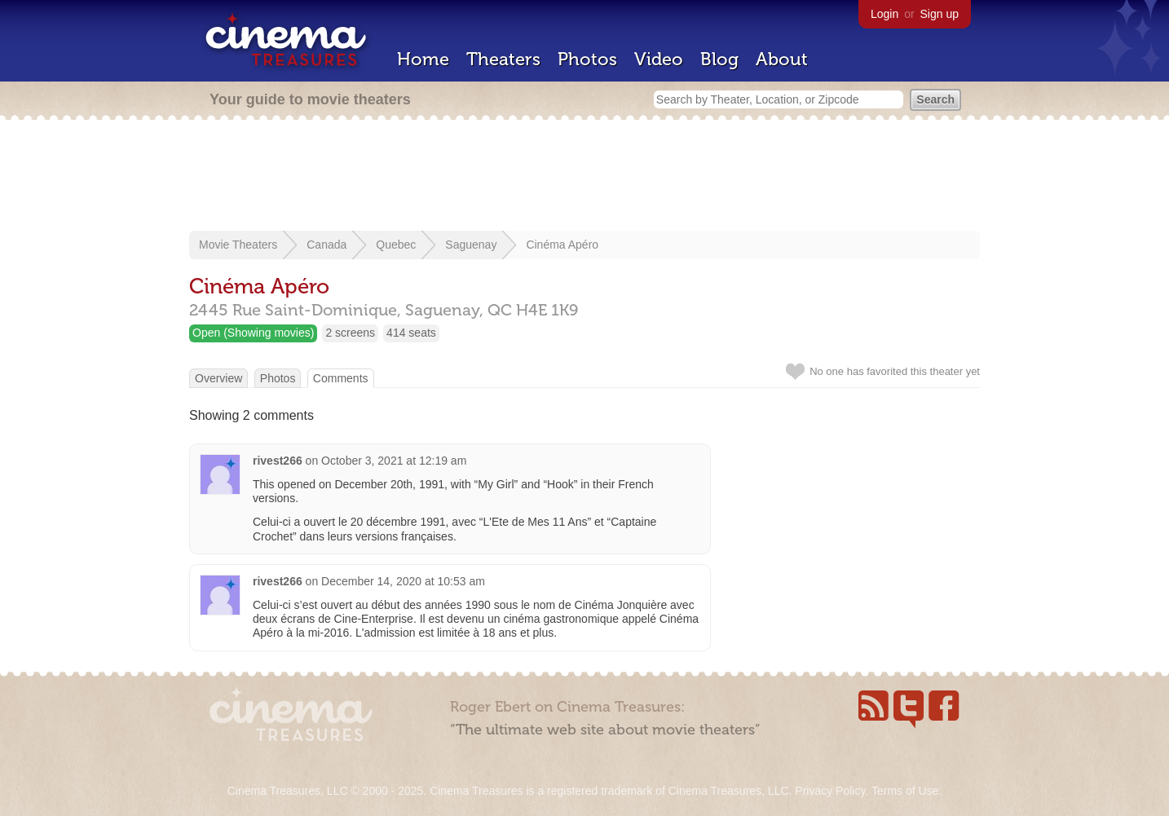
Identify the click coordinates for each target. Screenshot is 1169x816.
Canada (326, 244)
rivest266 (277, 460)
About (782, 59)
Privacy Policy (830, 790)
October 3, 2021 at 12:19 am (393, 460)
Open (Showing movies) (253, 332)
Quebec (396, 244)
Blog (719, 59)
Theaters (503, 59)
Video (658, 59)
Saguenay (470, 244)
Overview (218, 378)
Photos (587, 59)
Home (423, 59)
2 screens (350, 332)
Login (884, 13)
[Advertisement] (584, 177)
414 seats (411, 332)
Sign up (939, 13)
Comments (340, 378)
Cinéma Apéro (562, 244)
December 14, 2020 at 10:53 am (403, 581)
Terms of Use (904, 790)
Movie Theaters (238, 244)
